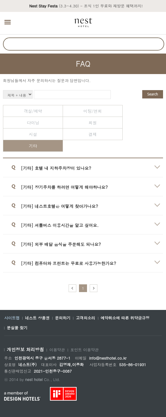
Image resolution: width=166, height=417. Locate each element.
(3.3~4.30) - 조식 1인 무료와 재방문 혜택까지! (86, 6)
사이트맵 (12, 318)
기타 (33, 146)
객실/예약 (33, 111)
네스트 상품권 (37, 318)
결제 (92, 134)
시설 (33, 134)
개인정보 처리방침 (25, 349)
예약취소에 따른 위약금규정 (125, 318)
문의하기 (62, 318)
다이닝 (33, 123)
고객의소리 (85, 318)
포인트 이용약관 (84, 350)
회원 (92, 123)
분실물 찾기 (17, 328)
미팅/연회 (92, 111)
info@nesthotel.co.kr (108, 358)
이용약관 (57, 350)
